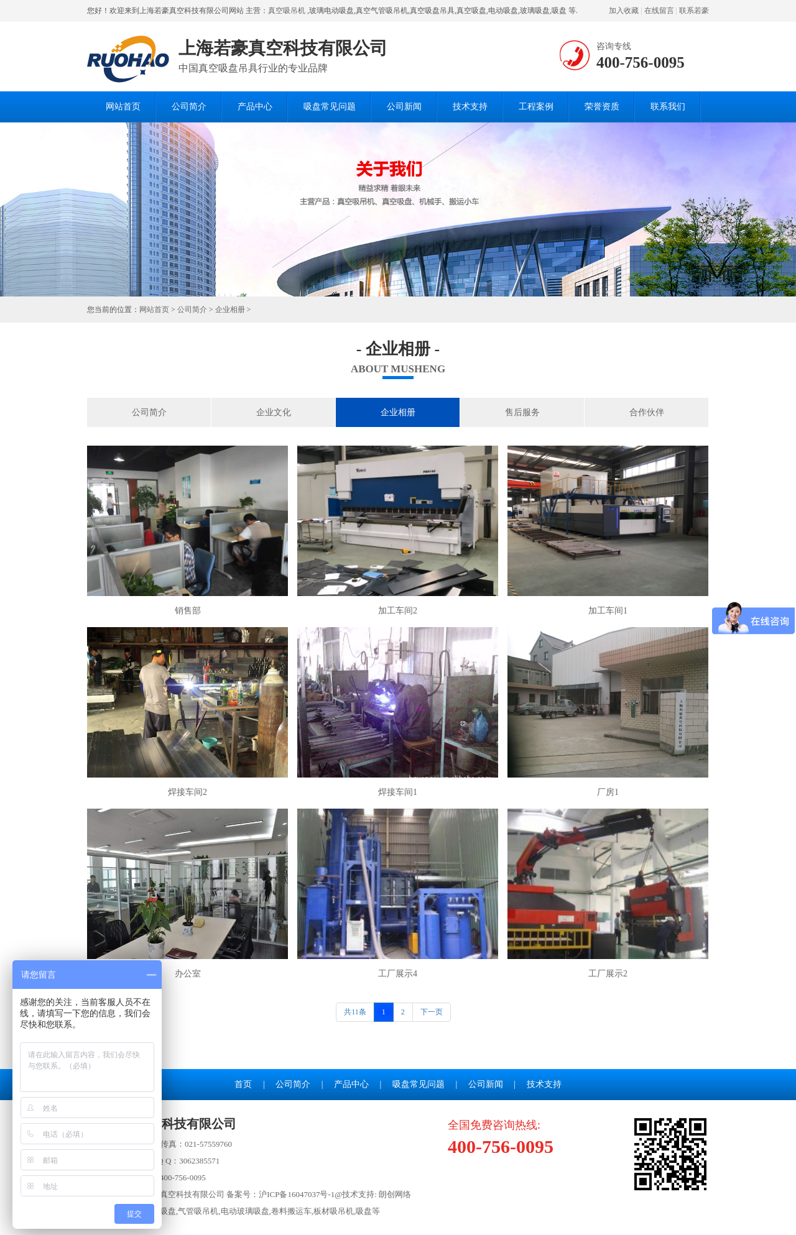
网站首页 (123, 106)
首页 (243, 1084)
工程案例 (536, 106)
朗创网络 (395, 1194)
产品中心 (255, 106)
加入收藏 (624, 10)
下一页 (431, 1012)
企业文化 (273, 412)
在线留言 (659, 10)
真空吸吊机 (286, 10)
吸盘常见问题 (329, 106)
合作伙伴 (646, 412)
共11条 (355, 1012)
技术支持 (470, 106)
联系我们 (667, 106)
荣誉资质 (602, 106)
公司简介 (189, 106)
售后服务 (522, 412)
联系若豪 (694, 10)
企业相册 (230, 309)
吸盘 (364, 1211)
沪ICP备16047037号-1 (297, 1194)
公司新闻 (404, 106)
